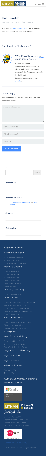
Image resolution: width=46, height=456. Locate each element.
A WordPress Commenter (26, 56)
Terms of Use (9, 443)
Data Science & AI (11, 271)
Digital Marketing (11, 274)
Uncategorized (12, 233)
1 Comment (30, 22)
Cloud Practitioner (11, 280)
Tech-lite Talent (10, 373)
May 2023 (10, 218)
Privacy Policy (21, 443)
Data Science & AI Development (17, 322)
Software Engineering (13, 277)
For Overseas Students (13, 257)
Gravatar (18, 81)
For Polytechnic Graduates (15, 263)
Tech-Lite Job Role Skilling (15, 344)
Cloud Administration (12, 283)
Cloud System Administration (16, 325)
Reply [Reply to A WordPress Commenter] (41, 58)
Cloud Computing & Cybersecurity (18, 311)
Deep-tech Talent (11, 370)
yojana (6, 22)
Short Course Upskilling (13, 294)
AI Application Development (16, 305)
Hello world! (11, 187)
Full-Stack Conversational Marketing (19, 302)
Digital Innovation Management (17, 308)
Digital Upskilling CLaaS (14, 341)
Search (8, 168)
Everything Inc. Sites (19, 28)
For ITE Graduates (11, 260)
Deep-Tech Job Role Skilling (15, 347)
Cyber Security (10, 286)
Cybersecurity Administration (16, 328)
